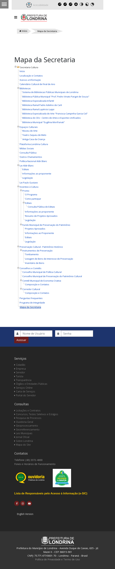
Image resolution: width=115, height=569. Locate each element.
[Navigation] (15, 17)
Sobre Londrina (24, 441)
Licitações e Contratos (28, 410)
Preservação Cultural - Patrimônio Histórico (41, 246)
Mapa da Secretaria (30, 307)
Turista (19, 376)
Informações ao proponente (36, 173)
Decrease (65, 4)
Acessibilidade (40, 5)
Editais (25, 169)
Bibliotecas (25, 88)
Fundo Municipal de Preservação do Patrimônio (46, 224)
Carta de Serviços (25, 391)
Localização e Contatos (31, 75)
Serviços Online (24, 387)
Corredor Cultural (31, 289)
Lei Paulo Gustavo (29, 182)
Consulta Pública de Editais (41, 206)
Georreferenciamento (28, 429)
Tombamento (32, 254)
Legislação (27, 177)
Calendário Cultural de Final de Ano (37, 84)
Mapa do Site (23, 444)
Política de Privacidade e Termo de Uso (57, 559)
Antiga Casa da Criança (33, 139)
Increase (60, 4)
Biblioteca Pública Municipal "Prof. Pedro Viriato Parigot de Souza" (55, 96)
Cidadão (20, 364)
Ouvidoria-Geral (24, 421)
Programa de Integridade (32, 302)
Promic (25, 190)
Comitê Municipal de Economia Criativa (41, 280)
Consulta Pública (28, 152)
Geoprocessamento (27, 425)
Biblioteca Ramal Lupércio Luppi (38, 109)
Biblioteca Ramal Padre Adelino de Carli (42, 105)
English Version (25, 514)
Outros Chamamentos (31, 156)
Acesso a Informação (30, 79)
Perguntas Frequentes (31, 298)
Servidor (20, 372)
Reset (70, 4)
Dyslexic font (76, 4)
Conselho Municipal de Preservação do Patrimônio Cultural (52, 276)
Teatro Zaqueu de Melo (34, 135)
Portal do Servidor (26, 395)
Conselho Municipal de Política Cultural (42, 272)
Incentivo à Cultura (29, 186)
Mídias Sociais (27, 148)
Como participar (33, 198)
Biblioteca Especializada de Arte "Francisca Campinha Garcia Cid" (55, 113)
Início (22, 71)
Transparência (23, 380)
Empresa (21, 368)
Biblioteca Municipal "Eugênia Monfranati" (43, 122)
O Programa (31, 194)
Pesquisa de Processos (28, 418)
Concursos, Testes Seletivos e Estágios (37, 414)
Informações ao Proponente (39, 233)
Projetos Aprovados (35, 228)
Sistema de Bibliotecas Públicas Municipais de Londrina (50, 92)
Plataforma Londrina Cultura (34, 144)
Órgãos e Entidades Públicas (31, 383)
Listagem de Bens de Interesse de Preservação (49, 258)
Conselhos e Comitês (30, 268)
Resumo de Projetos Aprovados (41, 215)
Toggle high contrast (81, 4)
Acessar (21, 340)
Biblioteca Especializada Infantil (38, 100)
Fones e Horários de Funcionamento (34, 464)
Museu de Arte (29, 130)
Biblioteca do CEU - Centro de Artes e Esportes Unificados (51, 117)
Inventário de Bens (34, 263)
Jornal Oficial (22, 437)
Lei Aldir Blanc (27, 165)
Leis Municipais (24, 433)
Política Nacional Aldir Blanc (33, 161)
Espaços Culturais (29, 127)
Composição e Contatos (37, 284)
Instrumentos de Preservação (37, 250)
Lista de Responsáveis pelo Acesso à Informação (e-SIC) (50, 493)
